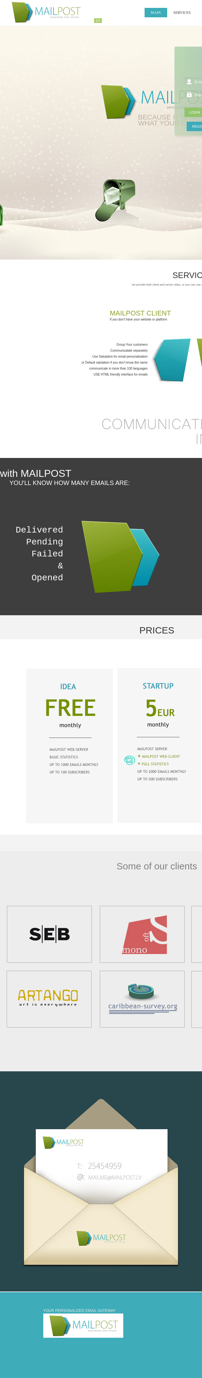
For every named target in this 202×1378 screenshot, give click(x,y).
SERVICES (182, 12)
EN (98, 20)
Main (156, 12)
